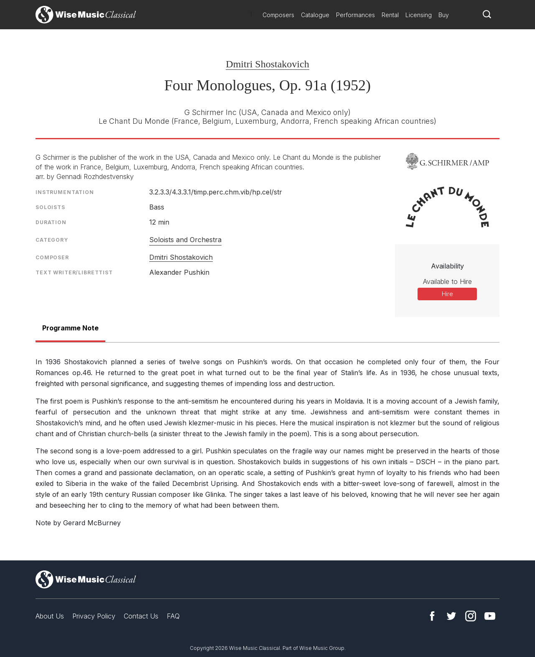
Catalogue (315, 14)
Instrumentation (65, 192)
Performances (355, 14)
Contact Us (141, 616)
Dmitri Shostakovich (267, 64)
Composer (52, 257)
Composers (278, 14)
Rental (390, 14)
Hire (447, 294)
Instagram (470, 616)
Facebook (432, 616)
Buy (443, 14)
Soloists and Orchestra (185, 239)
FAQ (173, 616)
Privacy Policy (93, 616)
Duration (51, 222)
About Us (50, 616)
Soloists (50, 207)
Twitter (451, 616)
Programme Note (70, 328)
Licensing (418, 14)
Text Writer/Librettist (74, 272)
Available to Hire (447, 281)
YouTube (489, 616)
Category (52, 240)
